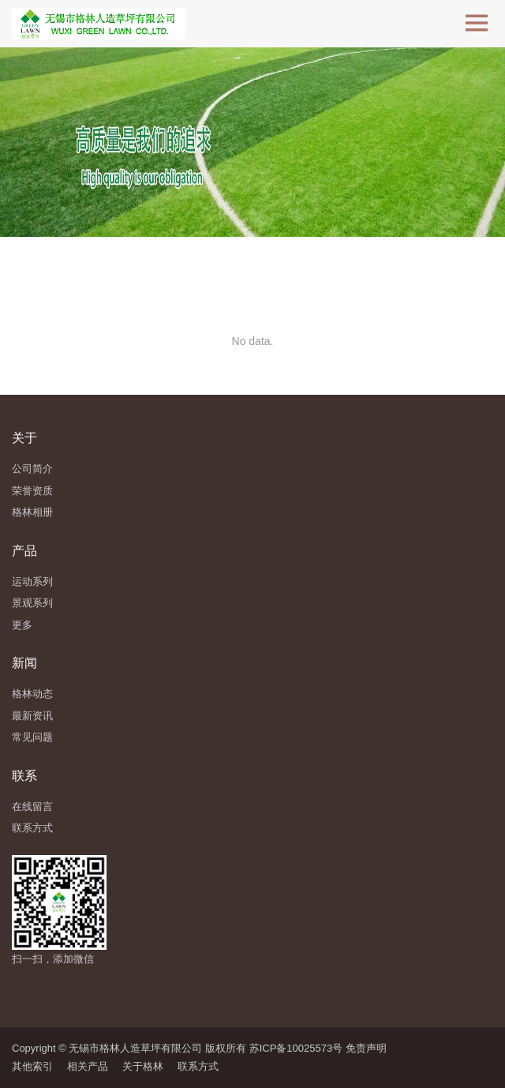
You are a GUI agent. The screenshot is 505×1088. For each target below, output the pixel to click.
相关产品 (87, 1066)
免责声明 (366, 1048)
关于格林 (142, 1066)
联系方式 (198, 1066)
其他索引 (32, 1066)
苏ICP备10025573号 (296, 1048)
